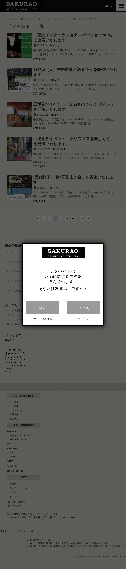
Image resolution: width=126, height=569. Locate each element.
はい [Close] (43, 307)
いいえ (83, 307)
